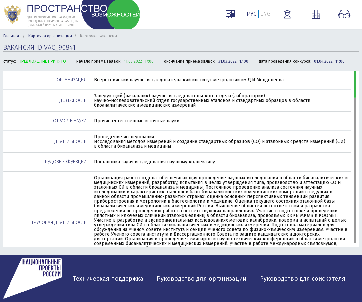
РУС (252, 13)
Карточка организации (50, 36)
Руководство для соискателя (302, 278)
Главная (11, 36)
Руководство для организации (201, 278)
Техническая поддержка (108, 278)
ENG (265, 13)
